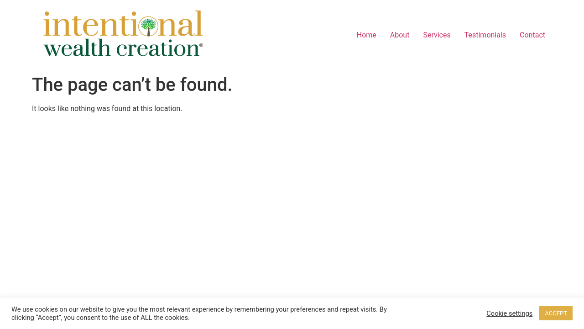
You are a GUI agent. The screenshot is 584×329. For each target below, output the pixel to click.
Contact (532, 35)
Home (366, 35)
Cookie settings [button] (509, 313)
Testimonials (485, 35)
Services (436, 35)
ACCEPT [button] (556, 313)
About (400, 35)
